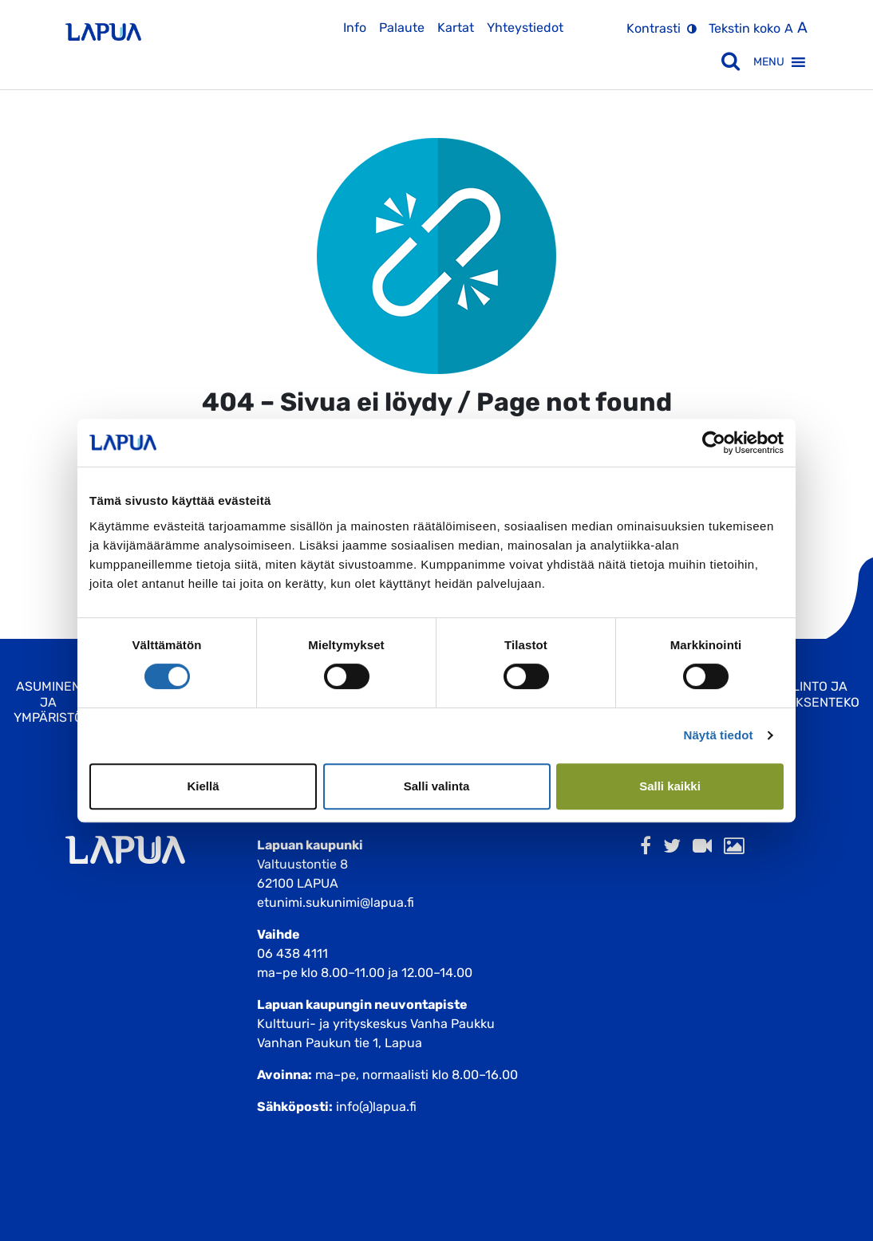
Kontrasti (653, 28)
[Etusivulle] (103, 26)
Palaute (402, 27)
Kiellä (203, 786)
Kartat (455, 27)
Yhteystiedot (525, 27)
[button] (768, 62)
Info (354, 27)
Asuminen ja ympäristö (48, 701)
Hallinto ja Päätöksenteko (807, 694)
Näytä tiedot (718, 735)
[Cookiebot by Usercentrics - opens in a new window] (714, 443)
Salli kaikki (670, 786)
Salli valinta (437, 786)
